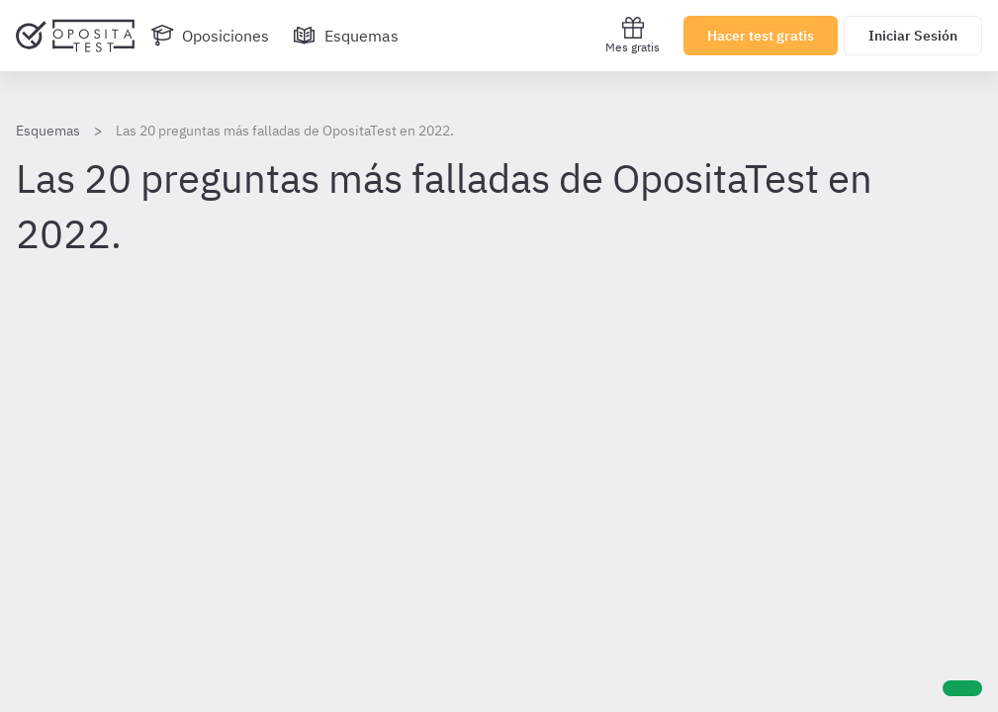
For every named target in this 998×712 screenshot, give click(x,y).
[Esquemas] (345, 35)
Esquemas (48, 130)
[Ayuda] (962, 688)
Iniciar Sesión (912, 35)
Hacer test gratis (760, 35)
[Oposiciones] (209, 35)
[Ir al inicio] (75, 35)
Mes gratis (632, 35)
